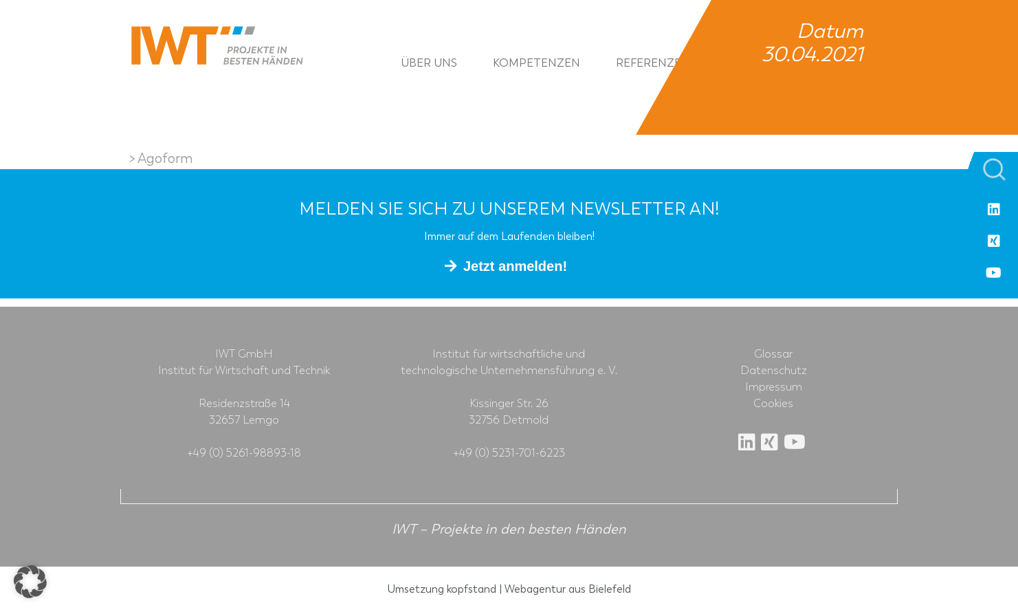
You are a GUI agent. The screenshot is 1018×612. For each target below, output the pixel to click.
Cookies (773, 403)
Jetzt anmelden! (515, 266)
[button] (30, 581)
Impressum (773, 387)
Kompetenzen (536, 62)
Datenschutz (773, 370)
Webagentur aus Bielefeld (568, 588)
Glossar (773, 354)
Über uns (429, 62)
